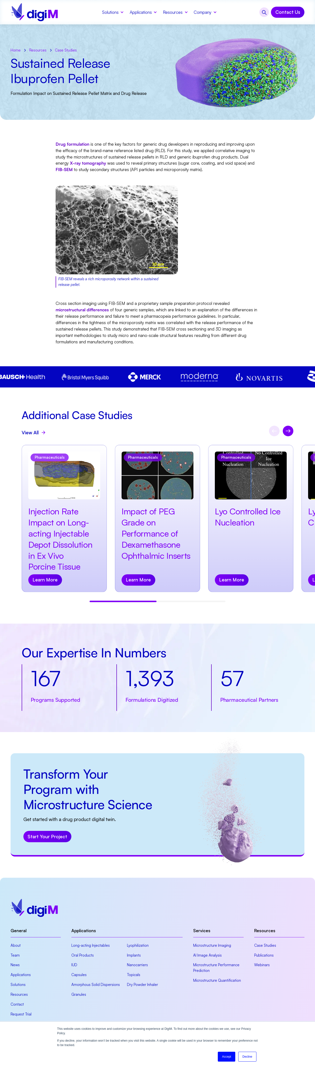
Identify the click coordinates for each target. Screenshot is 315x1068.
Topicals (133, 974)
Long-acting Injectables (90, 945)
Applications (21, 974)
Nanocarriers (137, 965)
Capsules (79, 974)
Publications (264, 955)
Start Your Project (47, 837)
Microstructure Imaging (212, 945)
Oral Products (82, 955)
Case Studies (265, 945)
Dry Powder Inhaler (142, 984)
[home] (34, 12)
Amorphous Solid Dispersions (95, 984)
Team (15, 955)
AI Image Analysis (207, 955)
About (16, 945)
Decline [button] (247, 1056)
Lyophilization (138, 945)
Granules (78, 994)
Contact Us (287, 12)
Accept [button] (226, 1056)
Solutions (18, 984)
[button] (112, 12)
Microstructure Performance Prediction (216, 968)
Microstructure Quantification (217, 980)
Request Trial (21, 1014)
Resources (19, 994)
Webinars (262, 965)
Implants (134, 955)
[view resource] (64, 518)
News (15, 965)
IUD (74, 965)
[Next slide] (288, 431)
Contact (17, 1004)
